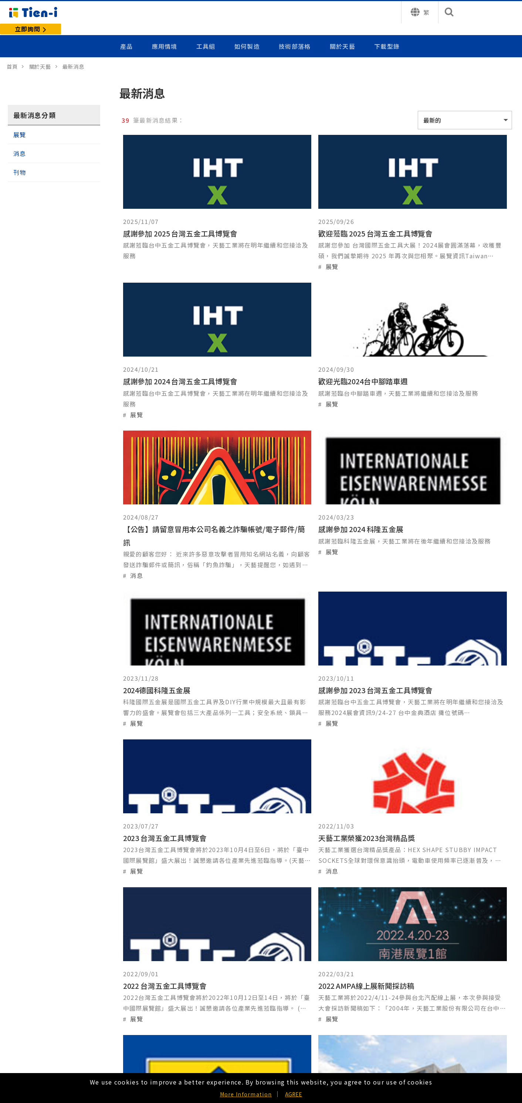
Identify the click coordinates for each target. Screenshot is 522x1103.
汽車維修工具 (33, 1039)
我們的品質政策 (139, 981)
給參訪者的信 (238, 967)
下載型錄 (387, 34)
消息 (19, 141)
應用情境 (166, 34)
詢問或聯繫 (467, 1036)
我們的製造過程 (139, 967)
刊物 (19, 160)
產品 (128, 34)
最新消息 (232, 981)
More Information (246, 1094)
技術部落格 (295, 34)
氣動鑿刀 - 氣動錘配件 (45, 1025)
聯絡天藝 (232, 996)
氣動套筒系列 (33, 996)
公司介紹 (232, 953)
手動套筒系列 (33, 967)
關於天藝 (342, 34)
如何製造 (248, 34)
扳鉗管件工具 (33, 1054)
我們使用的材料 (139, 996)
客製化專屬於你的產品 (148, 953)
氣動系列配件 (33, 1010)
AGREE (293, 1094)
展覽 (19, 122)
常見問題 (232, 1010)
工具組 (207, 34)
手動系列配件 (33, 981)
